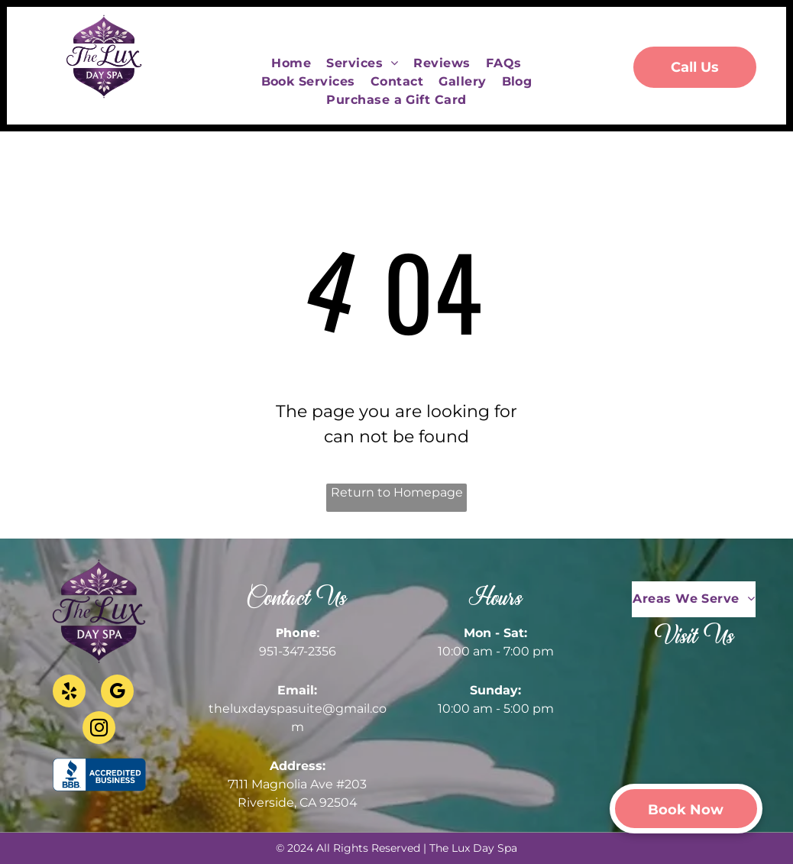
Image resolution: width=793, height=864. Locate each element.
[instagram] (99, 729)
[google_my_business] (117, 693)
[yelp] (69, 693)
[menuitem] (291, 63)
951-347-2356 (297, 651)
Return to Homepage (397, 492)
